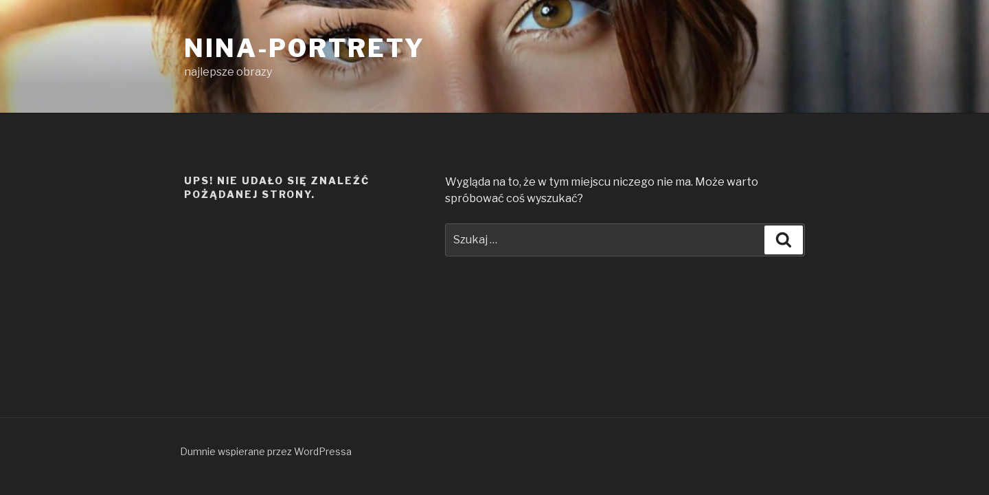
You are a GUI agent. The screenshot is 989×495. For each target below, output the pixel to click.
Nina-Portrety (304, 48)
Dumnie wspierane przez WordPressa (266, 451)
